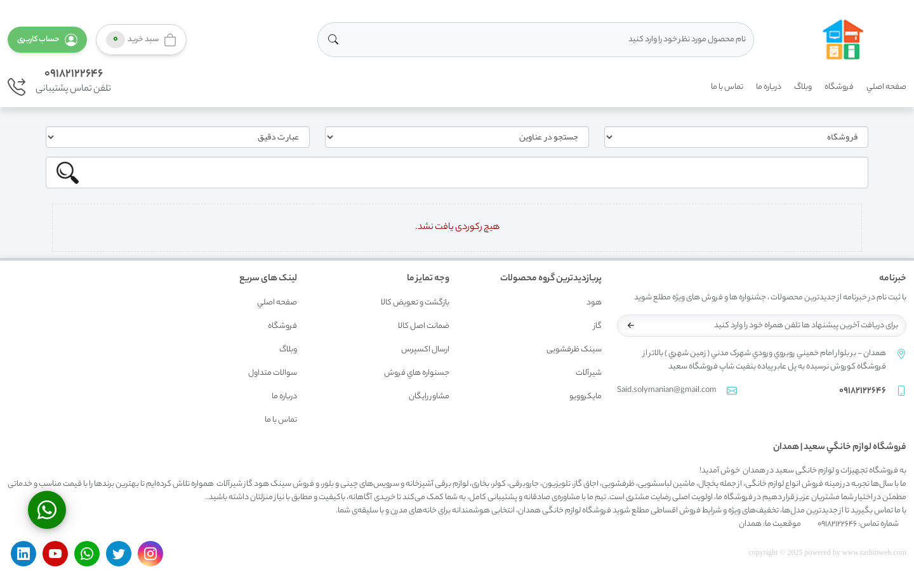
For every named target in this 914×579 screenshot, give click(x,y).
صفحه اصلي (886, 87)
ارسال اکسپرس (425, 349)
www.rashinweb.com (874, 552)
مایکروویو (585, 396)
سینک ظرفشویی (574, 349)
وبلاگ (803, 87)
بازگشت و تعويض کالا (415, 302)
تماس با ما (727, 87)
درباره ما (768, 87)
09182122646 (73, 74)
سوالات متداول (272, 373)
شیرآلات (589, 373)
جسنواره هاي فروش (416, 373)
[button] (47, 40)
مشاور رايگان (429, 396)
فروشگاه (839, 87)
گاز (597, 326)
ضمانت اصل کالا (423, 326)
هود (594, 302)
